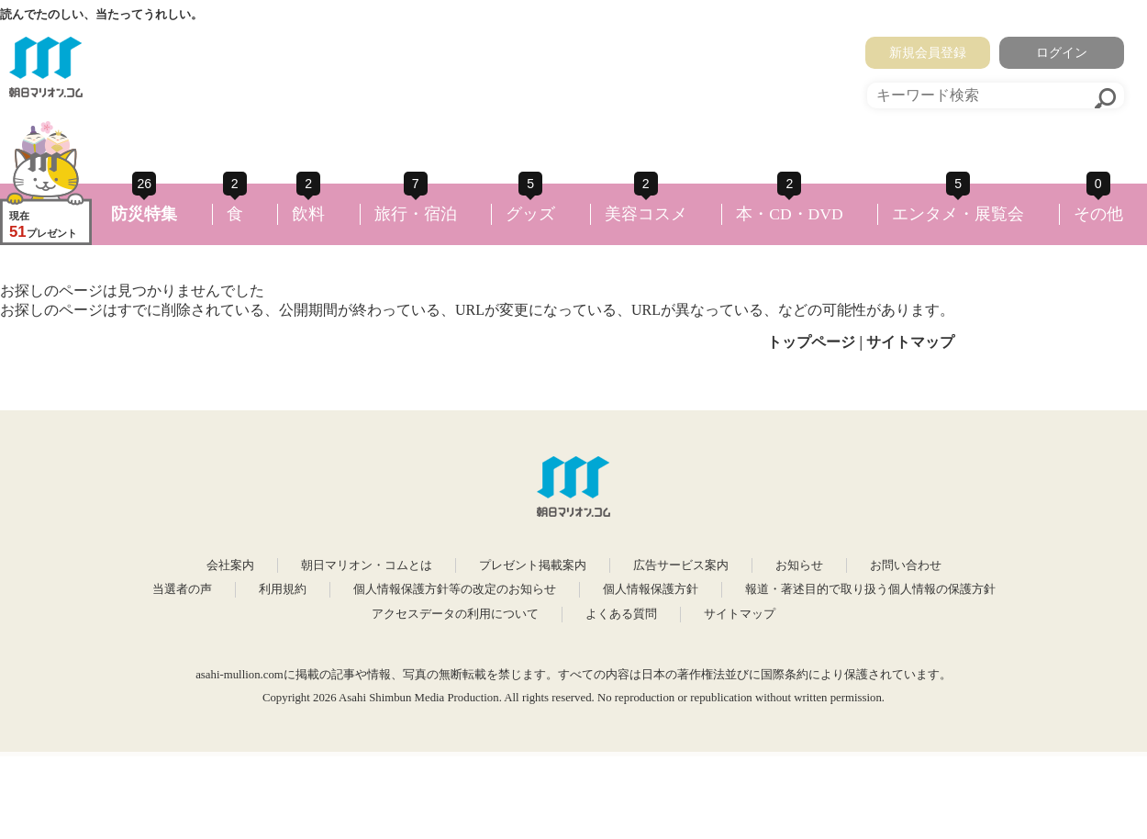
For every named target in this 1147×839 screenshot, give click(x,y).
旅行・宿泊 (415, 214)
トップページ (811, 342)
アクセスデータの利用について (455, 614)
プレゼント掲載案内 (532, 565)
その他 (1098, 214)
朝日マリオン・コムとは (366, 565)
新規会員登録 (927, 52)
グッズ (530, 214)
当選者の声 (182, 589)
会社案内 (230, 565)
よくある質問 (621, 614)
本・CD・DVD (789, 214)
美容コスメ (646, 214)
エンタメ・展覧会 (958, 214)
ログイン (1061, 52)
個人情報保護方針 (650, 589)
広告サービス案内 (681, 565)
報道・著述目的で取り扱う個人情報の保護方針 (870, 589)
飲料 (308, 214)
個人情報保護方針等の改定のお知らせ (454, 589)
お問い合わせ (905, 565)
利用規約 (282, 589)
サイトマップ (910, 342)
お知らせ (799, 565)
